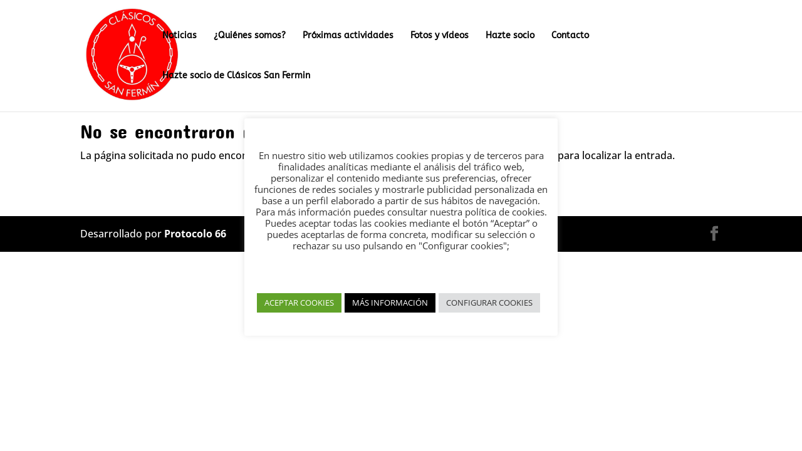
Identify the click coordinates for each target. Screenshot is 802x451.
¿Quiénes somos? (250, 36)
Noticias (179, 36)
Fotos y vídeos (439, 36)
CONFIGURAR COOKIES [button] (489, 302)
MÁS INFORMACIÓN (390, 302)
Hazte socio (510, 36)
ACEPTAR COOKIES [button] (299, 302)
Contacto (570, 36)
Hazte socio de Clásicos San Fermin (236, 76)
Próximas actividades (348, 36)
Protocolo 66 (195, 234)
